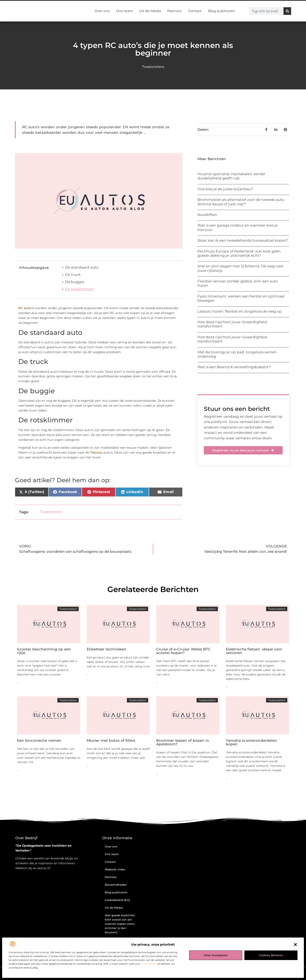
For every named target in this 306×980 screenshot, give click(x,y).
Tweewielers (153, 67)
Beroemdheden (116, 884)
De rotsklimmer (79, 289)
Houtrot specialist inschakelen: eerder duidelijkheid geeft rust (231, 176)
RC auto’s (26, 308)
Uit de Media (150, 11)
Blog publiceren (221, 11)
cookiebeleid (148, 963)
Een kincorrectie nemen (39, 740)
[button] (295, 944)
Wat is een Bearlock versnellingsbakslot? (234, 367)
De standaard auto (82, 267)
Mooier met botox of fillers (111, 740)
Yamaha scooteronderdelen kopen (251, 742)
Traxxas (96, 452)
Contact (195, 11)
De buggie (74, 282)
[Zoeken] (287, 11)
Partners (174, 11)
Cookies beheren (271, 955)
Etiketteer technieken (106, 649)
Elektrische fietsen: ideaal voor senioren (254, 651)
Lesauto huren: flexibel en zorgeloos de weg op (239, 311)
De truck (73, 274)
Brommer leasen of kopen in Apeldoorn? (182, 742)
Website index (115, 869)
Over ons (102, 11)
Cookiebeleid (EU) (117, 900)
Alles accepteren (216, 955)
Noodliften (207, 215)
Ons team (124, 11)
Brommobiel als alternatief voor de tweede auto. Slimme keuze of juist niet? (241, 201)
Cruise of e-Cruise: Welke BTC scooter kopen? (183, 651)
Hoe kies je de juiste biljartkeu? (225, 189)
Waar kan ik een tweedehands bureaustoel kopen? (242, 240)
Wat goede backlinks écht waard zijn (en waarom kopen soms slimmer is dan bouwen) (120, 924)
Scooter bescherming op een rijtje (44, 651)
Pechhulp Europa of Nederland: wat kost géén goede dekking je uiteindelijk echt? (238, 253)
